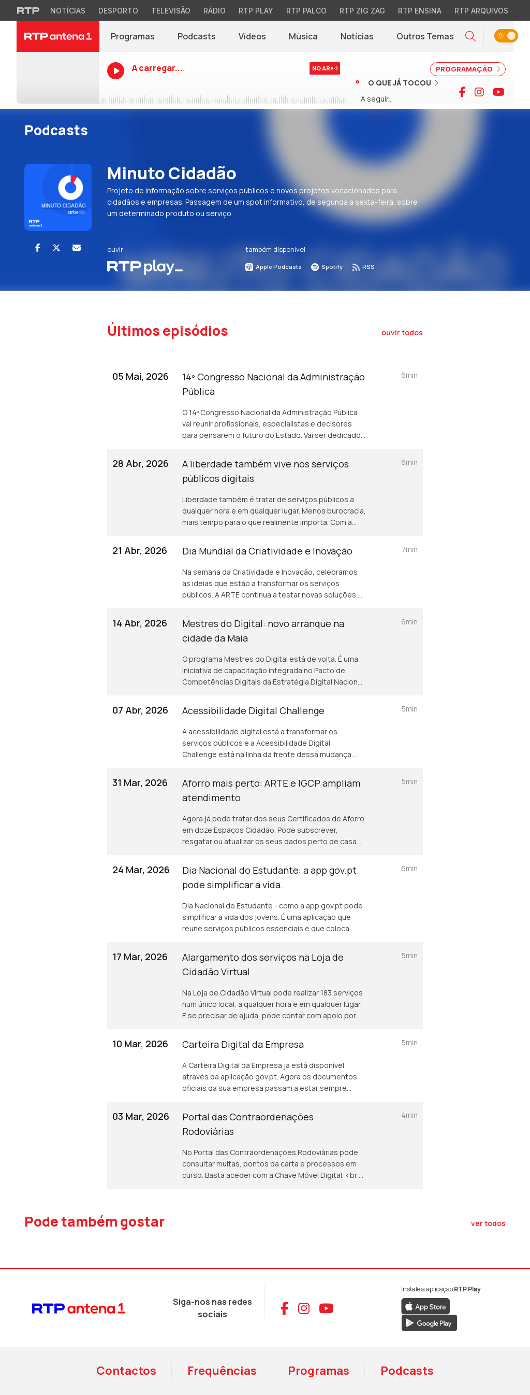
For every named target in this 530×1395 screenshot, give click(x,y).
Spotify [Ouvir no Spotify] (327, 267)
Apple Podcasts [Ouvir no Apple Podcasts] (273, 267)
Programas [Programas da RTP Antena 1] (133, 36)
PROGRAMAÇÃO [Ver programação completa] (468, 69)
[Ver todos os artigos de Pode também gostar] (488, 1223)
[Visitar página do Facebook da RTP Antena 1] (462, 92)
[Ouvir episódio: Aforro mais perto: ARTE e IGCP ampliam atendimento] (265, 811)
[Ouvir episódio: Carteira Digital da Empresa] (265, 1065)
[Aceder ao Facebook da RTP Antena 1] (285, 1308)
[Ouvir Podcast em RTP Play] (145, 266)
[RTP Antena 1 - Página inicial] (58, 36)
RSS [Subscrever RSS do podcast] (363, 267)
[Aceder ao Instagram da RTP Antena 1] (304, 1308)
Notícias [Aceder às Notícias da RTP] (67, 10)
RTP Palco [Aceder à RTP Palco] (306, 10)
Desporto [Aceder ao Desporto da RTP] (118, 10)
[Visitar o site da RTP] (28, 10)
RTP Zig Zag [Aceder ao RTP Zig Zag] (362, 10)
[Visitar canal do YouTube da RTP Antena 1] (499, 92)
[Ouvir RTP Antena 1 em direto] (58, 78)
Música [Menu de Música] (303, 36)
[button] (470, 36)
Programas (318, 1370)
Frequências (222, 1370)
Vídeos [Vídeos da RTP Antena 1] (252, 36)
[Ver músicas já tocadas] (397, 82)
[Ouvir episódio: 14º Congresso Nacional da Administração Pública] (265, 405)
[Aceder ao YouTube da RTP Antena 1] (326, 1308)
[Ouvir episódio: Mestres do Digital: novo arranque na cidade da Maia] (265, 651)
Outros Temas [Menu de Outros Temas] (425, 36)
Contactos (126, 1370)
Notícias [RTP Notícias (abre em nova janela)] (363, 39)
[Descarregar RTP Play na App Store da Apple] (425, 1306)
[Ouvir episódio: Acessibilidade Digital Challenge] (265, 731)
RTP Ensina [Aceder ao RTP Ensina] (419, 10)
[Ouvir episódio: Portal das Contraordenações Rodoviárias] (265, 1145)
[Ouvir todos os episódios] (402, 332)
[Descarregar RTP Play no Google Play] (429, 1322)
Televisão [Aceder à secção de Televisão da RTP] (170, 10)
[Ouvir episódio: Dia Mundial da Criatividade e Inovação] (265, 572)
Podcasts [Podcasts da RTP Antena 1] (197, 36)
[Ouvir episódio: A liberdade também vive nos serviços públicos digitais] (265, 492)
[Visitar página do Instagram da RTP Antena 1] (479, 92)
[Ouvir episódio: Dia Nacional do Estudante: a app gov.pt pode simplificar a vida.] (265, 898)
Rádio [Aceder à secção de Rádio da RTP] (214, 10)
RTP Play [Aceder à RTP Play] (256, 10)
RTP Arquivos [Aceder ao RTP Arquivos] (481, 10)
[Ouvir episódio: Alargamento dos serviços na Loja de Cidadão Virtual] (265, 985)
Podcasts (407, 1370)
